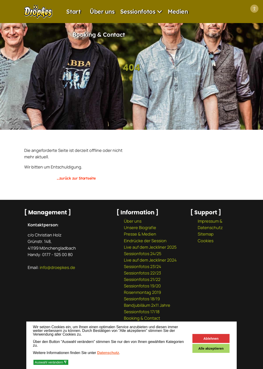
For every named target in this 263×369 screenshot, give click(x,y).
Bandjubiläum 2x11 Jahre (147, 305)
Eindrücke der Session (145, 240)
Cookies (205, 240)
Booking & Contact (98, 34)
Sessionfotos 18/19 (142, 298)
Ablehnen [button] (211, 338)
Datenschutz (108, 353)
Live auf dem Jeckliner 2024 (150, 260)
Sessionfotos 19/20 (142, 286)
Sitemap (206, 234)
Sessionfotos (137, 11)
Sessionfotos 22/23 (142, 273)
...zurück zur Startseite (76, 178)
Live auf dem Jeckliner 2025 (150, 247)
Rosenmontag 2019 (142, 292)
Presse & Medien (140, 234)
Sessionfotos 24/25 (142, 253)
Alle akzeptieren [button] (211, 348)
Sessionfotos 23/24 (142, 266)
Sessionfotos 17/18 (141, 311)
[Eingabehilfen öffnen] (254, 9)
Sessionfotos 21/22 (142, 279)
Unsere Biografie (140, 227)
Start (73, 11)
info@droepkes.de (57, 267)
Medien (178, 11)
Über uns (102, 11)
